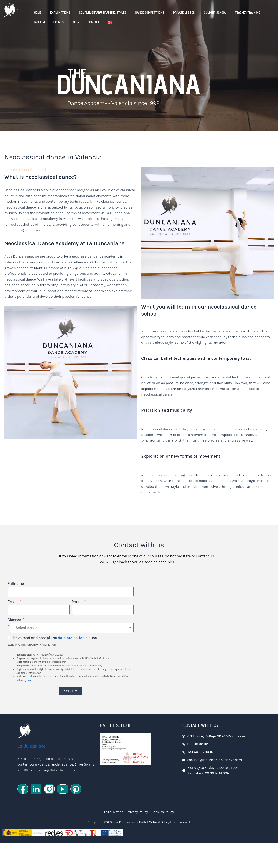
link (29, 680)
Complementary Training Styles (103, 12)
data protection (71, 638)
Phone (77, 602)
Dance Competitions (149, 12)
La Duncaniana (31, 746)
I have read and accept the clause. (54, 638)
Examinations (60, 12)
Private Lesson (184, 12)
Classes (15, 620)
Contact (93, 22)
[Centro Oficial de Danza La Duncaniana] (207, 637)
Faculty (39, 22)
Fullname (16, 583)
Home (37, 12)
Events (58, 22)
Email (13, 602)
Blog (75, 22)
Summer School (215, 12)
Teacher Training (247, 12)
